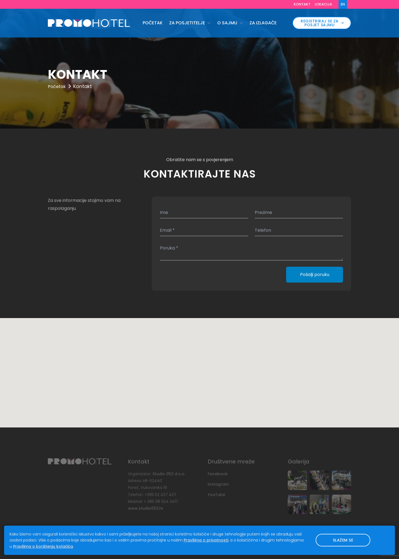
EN (343, 4)
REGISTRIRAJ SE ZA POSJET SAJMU (322, 23)
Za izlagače (263, 23)
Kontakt (302, 4)
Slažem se (343, 540)
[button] (199, 368)
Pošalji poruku (314, 275)
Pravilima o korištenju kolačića (43, 546)
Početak (153, 23)
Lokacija (323, 4)
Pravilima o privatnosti (206, 540)
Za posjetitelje (187, 23)
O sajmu (227, 23)
